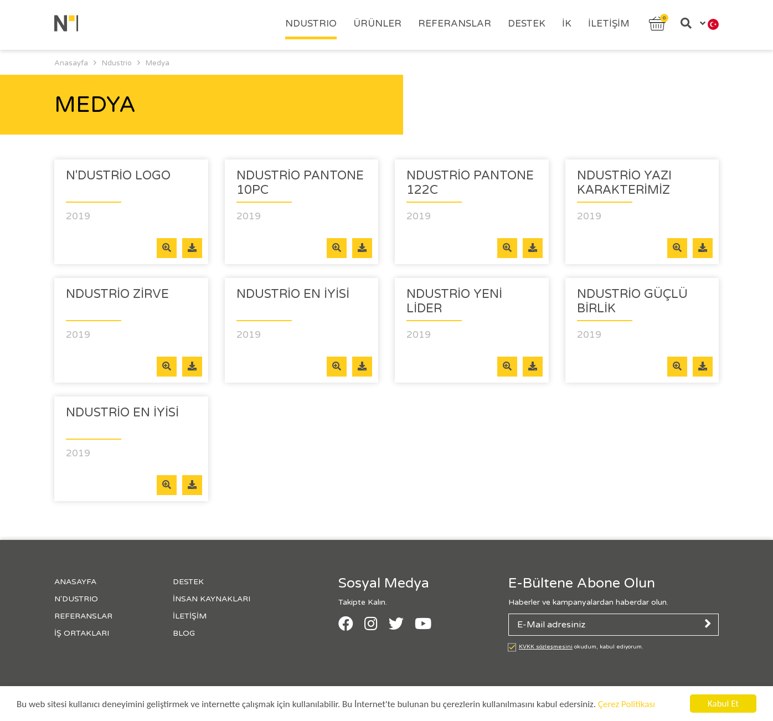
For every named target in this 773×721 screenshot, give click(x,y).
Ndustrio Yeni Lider (454, 301)
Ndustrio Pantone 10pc (300, 182)
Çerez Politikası (626, 704)
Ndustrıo (311, 23)
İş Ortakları (81, 633)
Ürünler (377, 23)
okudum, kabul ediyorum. (581, 646)
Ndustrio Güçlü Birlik (632, 301)
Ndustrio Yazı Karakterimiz (624, 182)
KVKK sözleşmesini (546, 646)
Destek (526, 23)
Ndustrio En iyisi (292, 294)
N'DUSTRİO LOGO (118, 175)
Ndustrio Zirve (117, 294)
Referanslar (454, 23)
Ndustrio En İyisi (122, 412)
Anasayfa (75, 581)
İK (566, 23)
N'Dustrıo (76, 599)
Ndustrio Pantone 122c (470, 182)
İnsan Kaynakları (211, 599)
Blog (184, 633)
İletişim (609, 23)
